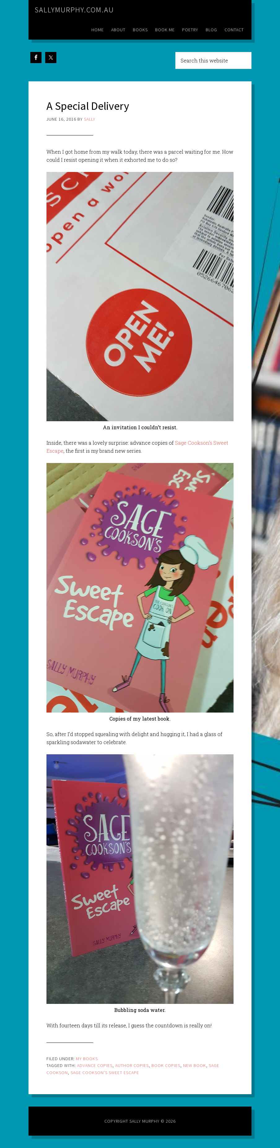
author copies (132, 1065)
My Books (87, 1058)
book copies (165, 1065)
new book (194, 1065)
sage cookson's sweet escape (105, 1072)
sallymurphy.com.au (74, 10)
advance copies (94, 1065)
